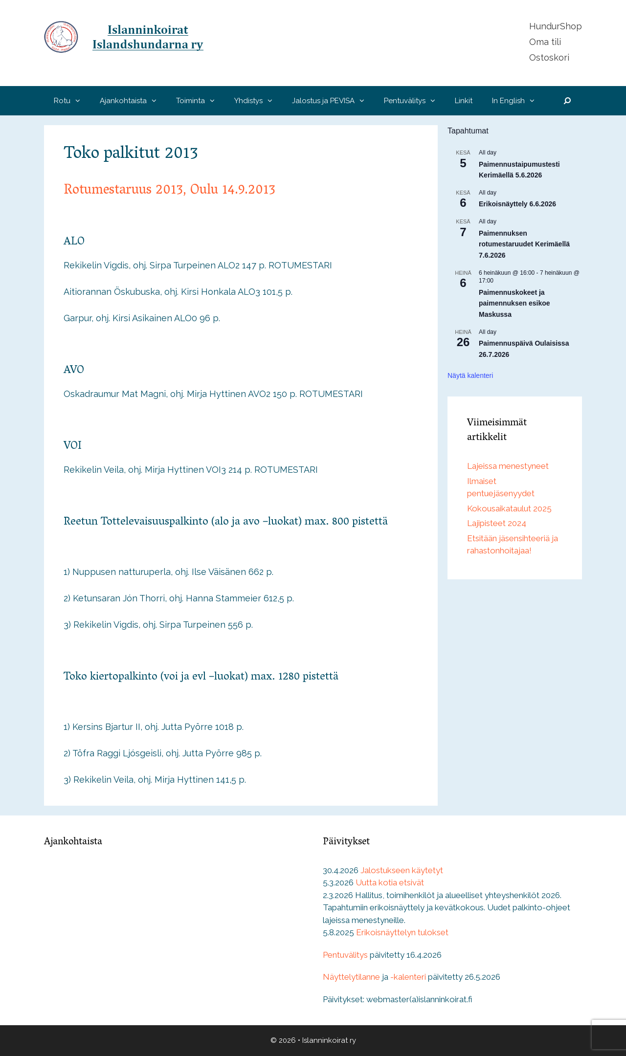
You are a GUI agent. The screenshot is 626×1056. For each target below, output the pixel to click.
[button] (80, 100)
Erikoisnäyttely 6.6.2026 (517, 204)
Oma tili (545, 42)
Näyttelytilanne (351, 977)
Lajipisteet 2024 (496, 523)
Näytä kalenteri (470, 375)
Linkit (463, 100)
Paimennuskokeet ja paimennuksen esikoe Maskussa (514, 303)
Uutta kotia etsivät (390, 882)
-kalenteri (408, 977)
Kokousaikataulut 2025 (509, 508)
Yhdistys (258, 100)
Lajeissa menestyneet (508, 466)
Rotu (72, 100)
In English (518, 100)
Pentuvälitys (414, 100)
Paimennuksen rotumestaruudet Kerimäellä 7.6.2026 (524, 244)
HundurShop (555, 26)
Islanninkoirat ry (329, 1040)
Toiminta (200, 100)
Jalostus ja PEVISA (333, 100)
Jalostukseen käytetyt (401, 870)
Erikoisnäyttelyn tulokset (402, 932)
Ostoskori (549, 57)
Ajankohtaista (133, 100)
